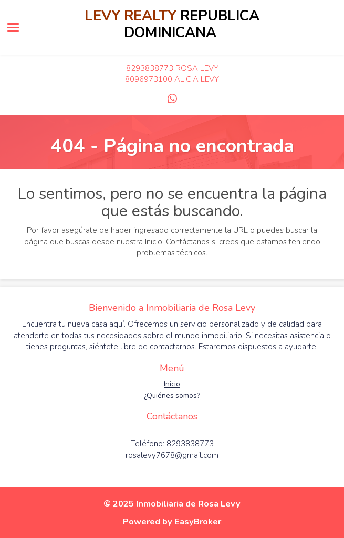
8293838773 (149, 68)
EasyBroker (197, 521)
